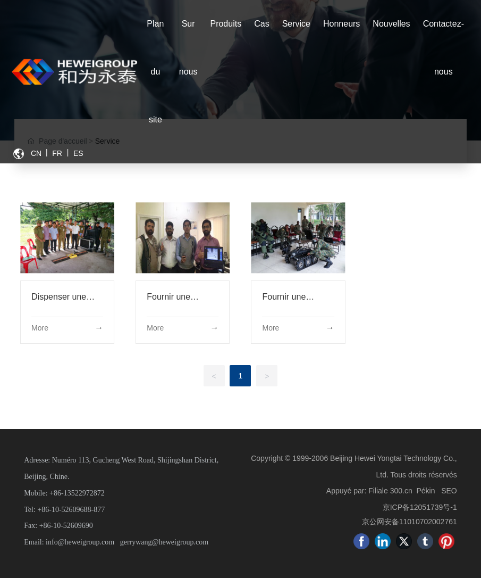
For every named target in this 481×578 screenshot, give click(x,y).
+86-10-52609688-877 (71, 510)
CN (36, 153)
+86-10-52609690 (66, 526)
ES (78, 153)
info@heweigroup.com (80, 542)
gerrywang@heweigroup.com (164, 542)
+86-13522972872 (77, 493)
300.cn (401, 490)
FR (57, 153)
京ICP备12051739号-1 (420, 507)
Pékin (425, 490)
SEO (449, 490)
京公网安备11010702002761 (409, 521)
